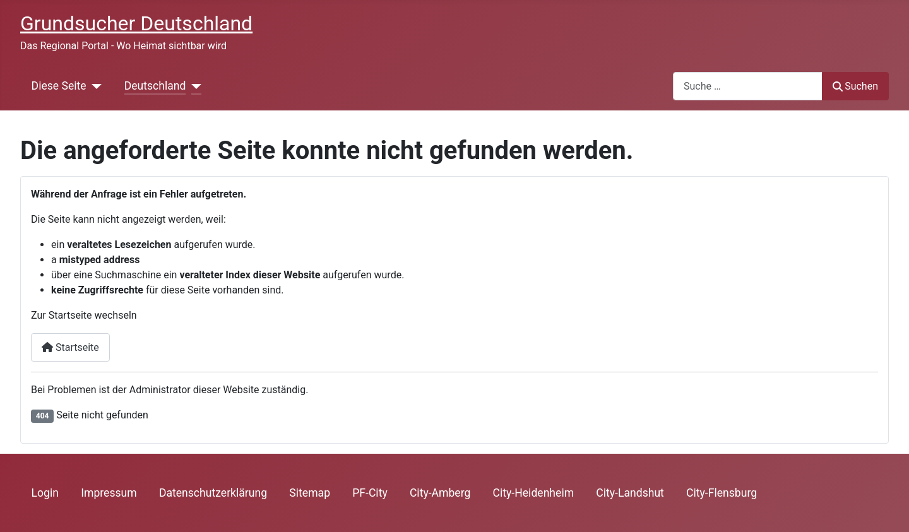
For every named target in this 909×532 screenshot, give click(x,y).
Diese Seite (59, 86)
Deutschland (155, 86)
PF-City (370, 493)
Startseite (70, 347)
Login (45, 493)
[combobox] (748, 86)
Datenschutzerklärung (213, 493)
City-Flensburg (721, 493)
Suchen (855, 86)
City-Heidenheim (533, 493)
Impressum (109, 493)
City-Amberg (440, 493)
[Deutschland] (193, 86)
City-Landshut (630, 493)
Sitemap (309, 493)
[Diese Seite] (94, 86)
